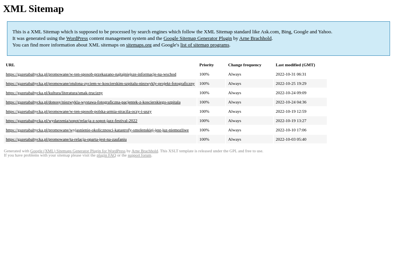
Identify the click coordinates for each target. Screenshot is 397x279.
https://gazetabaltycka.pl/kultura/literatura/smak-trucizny (54, 92)
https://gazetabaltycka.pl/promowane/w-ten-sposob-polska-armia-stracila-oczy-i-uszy (79, 111)
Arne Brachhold (255, 38)
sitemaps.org (139, 45)
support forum (139, 155)
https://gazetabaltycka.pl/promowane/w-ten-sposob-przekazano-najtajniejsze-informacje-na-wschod (91, 74)
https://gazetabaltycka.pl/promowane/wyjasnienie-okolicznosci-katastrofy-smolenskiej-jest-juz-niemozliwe (97, 129)
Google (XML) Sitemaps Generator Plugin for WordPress (78, 151)
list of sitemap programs (204, 45)
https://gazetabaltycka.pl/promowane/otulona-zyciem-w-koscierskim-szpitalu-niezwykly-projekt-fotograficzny (100, 83)
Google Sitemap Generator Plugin (198, 38)
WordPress (77, 38)
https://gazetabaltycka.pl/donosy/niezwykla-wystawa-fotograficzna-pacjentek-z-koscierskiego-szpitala (93, 102)
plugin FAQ (106, 155)
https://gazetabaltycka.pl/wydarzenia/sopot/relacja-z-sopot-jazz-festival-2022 (71, 120)
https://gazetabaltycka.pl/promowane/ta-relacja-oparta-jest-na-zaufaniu (66, 139)
